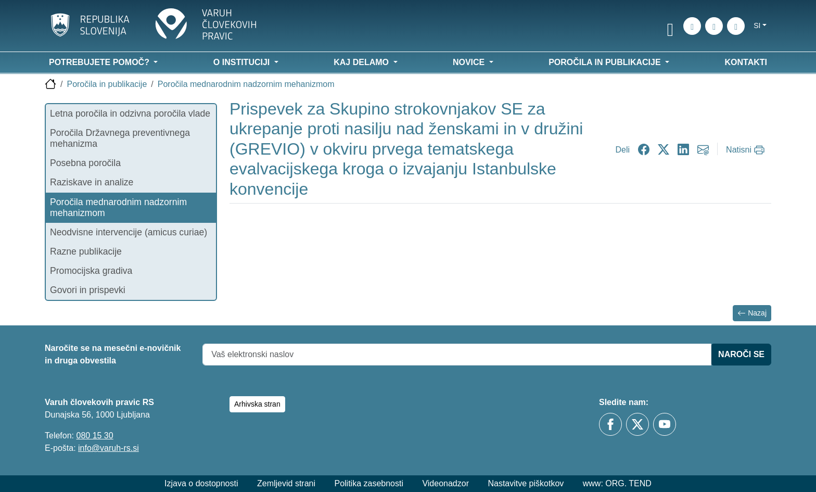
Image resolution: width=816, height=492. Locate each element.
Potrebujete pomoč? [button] (100, 62)
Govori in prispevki (87, 290)
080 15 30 (94, 435)
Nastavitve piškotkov (526, 483)
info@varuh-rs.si (108, 448)
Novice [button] (470, 62)
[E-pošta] (736, 26)
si (757, 25)
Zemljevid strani (286, 483)
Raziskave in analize (91, 182)
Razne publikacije (86, 251)
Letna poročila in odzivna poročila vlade (130, 113)
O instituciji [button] (242, 62)
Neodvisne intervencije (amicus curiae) (128, 232)
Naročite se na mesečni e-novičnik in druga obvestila (113, 354)
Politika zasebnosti (368, 483)
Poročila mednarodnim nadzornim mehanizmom (246, 84)
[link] (670, 27)
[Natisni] (746, 150)
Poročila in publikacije (107, 84)
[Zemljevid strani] (714, 26)
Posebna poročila (85, 163)
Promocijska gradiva (91, 271)
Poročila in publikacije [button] (606, 62)
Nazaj (752, 313)
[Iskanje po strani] (692, 26)
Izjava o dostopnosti (201, 483)
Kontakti (746, 62)
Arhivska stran (257, 404)
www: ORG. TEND (617, 483)
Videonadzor (445, 483)
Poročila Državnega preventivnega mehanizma (120, 138)
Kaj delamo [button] (362, 62)
